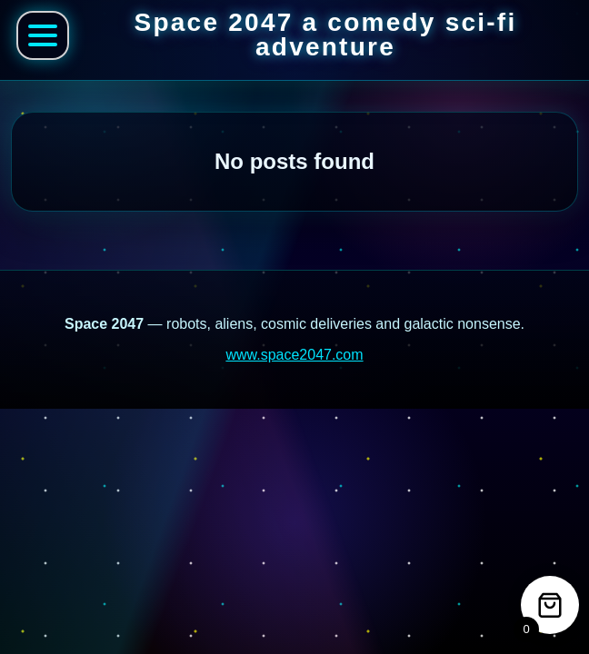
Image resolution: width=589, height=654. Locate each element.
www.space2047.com (294, 354)
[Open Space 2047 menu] (42, 35)
